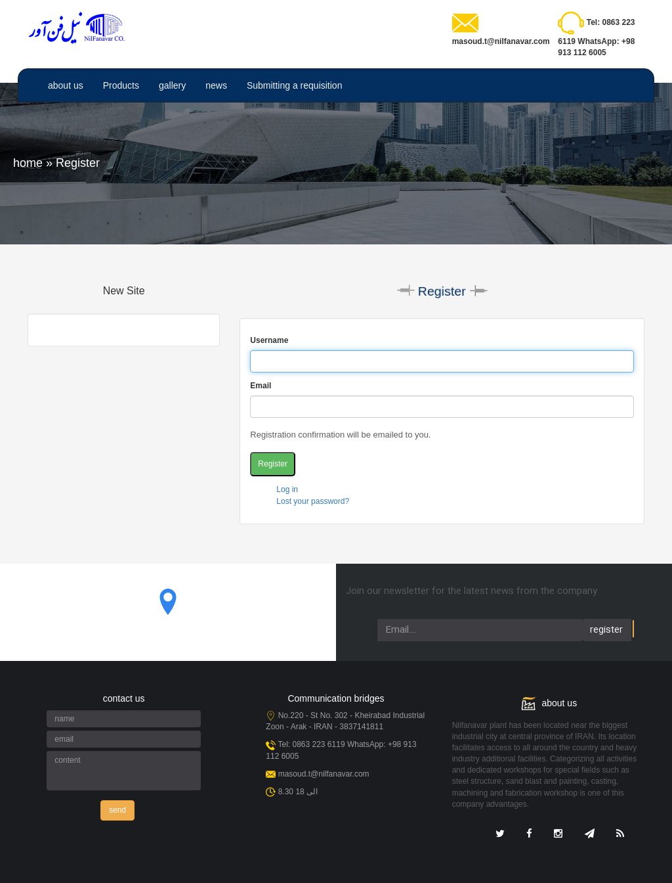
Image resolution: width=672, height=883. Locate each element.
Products (121, 85)
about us (65, 85)
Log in (287, 489)
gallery (172, 85)
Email (260, 385)
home (28, 163)
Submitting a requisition (295, 85)
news (216, 85)
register (606, 630)
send (117, 810)
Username (269, 340)
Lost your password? (312, 501)
